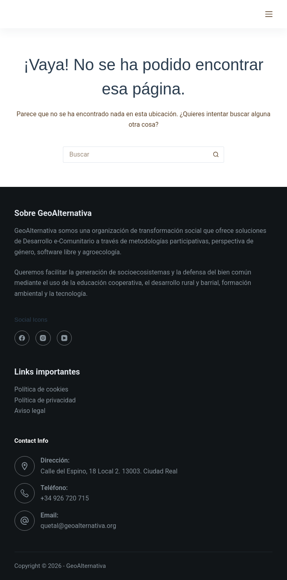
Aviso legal (30, 411)
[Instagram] (43, 338)
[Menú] (268, 14)
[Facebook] (22, 338)
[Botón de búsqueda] (216, 155)
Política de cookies (42, 389)
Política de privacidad (45, 400)
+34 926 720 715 (65, 498)
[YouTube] (64, 338)
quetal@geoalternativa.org (78, 526)
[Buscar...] (135, 155)
